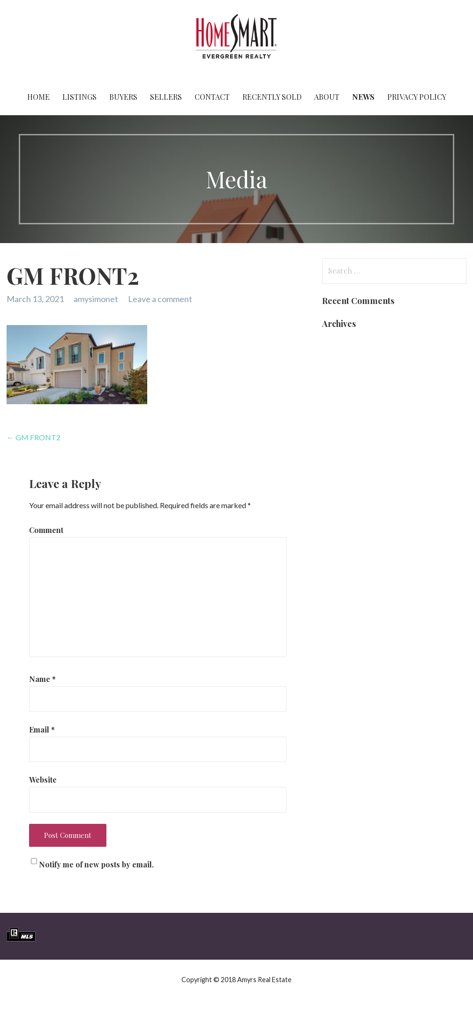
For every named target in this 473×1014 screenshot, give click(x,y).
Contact (212, 97)
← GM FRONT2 (33, 437)
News (363, 97)
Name (42, 679)
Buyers (123, 97)
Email (42, 729)
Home (38, 97)
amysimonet (96, 299)
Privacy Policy (416, 97)
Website (43, 780)
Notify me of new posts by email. (96, 864)
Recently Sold (271, 97)
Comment (46, 530)
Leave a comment (160, 299)
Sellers (166, 97)
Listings (79, 97)
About (326, 97)
